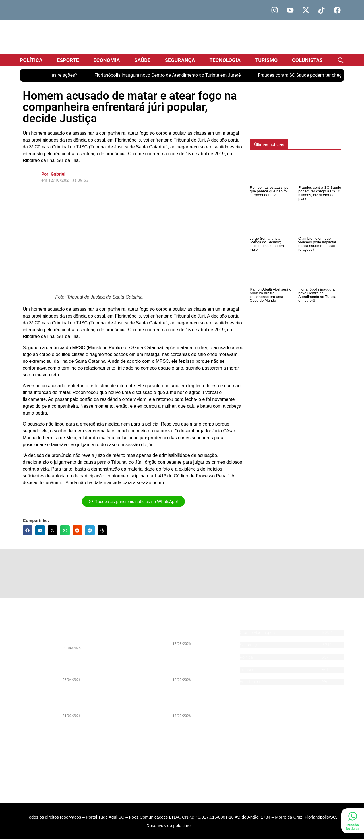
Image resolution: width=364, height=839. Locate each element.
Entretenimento (253, 682)
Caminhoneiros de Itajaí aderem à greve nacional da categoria (203, 634)
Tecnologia (225, 60)
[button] (27, 530)
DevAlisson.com (204, 833)
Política (31, 60)
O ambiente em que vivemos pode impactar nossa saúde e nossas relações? (317, 244)
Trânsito (247, 669)
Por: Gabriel (53, 174)
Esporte (68, 60)
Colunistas (307, 60)
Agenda (246, 688)
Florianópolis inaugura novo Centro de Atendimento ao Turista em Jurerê (174, 75)
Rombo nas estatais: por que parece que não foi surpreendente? (270, 191)
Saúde (142, 60)
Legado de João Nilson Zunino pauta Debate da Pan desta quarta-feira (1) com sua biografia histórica (91, 701)
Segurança (180, 60)
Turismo (266, 60)
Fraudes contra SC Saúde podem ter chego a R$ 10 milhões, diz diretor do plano (319, 193)
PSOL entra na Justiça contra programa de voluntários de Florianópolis (200, 668)
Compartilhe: (36, 520)
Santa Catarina (253, 639)
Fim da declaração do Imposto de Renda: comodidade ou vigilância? (91, 668)
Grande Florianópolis (258, 632)
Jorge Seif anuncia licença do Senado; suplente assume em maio (267, 244)
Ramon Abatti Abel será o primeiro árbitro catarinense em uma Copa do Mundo (270, 294)
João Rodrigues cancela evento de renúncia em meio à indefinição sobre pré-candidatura (202, 701)
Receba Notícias (353, 827)
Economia (107, 60)
